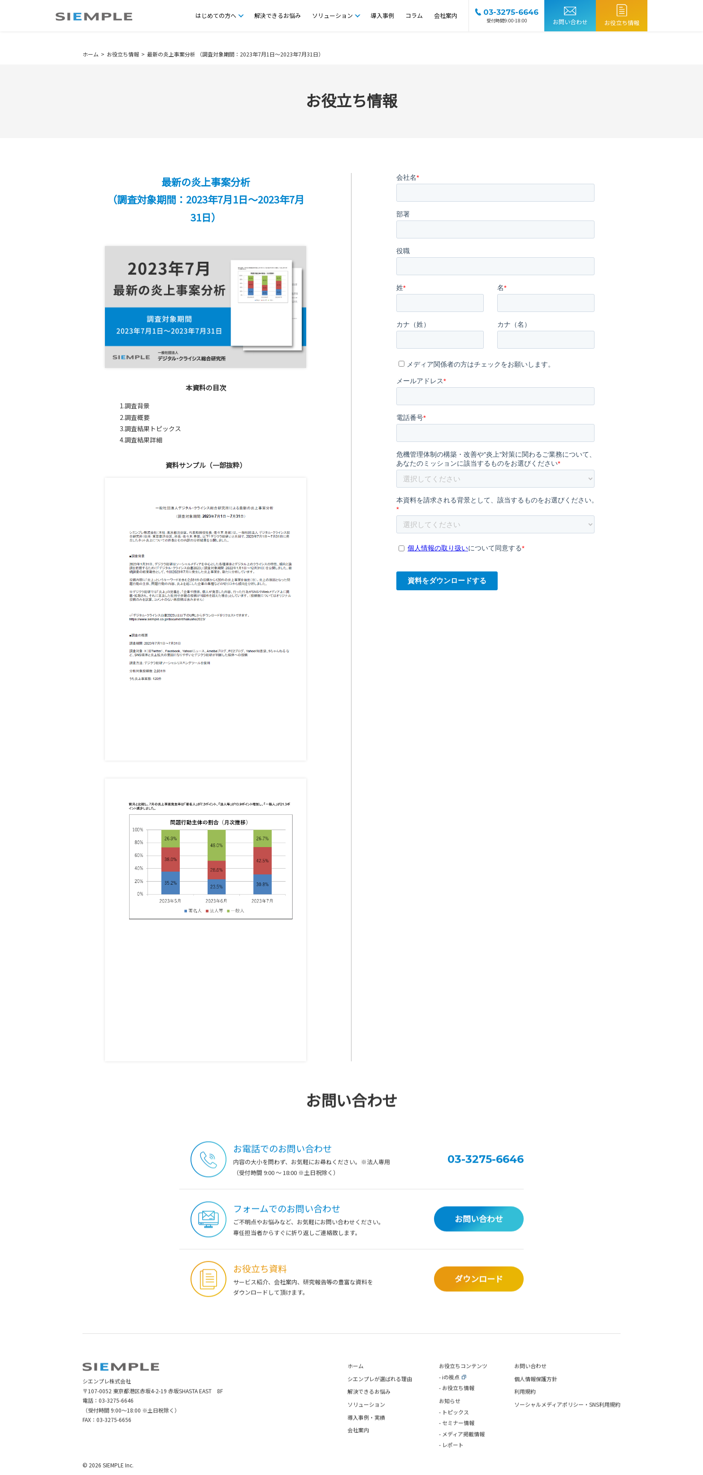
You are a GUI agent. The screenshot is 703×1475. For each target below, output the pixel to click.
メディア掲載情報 (463, 1448)
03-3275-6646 (116, 1415)
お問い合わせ (570, 21)
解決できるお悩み (277, 15)
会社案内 (445, 15)
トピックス (455, 1426)
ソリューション (332, 15)
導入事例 (382, 15)
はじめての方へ (215, 15)
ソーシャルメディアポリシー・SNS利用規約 (567, 1419)
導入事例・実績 (366, 1431)
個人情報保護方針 (535, 1393)
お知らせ (449, 1415)
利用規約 (525, 1406)
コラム (414, 15)
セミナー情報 (458, 1437)
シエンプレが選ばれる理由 (379, 1393)
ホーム (355, 1380)
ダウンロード (479, 1293)
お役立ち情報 (621, 22)
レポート (453, 1459)
